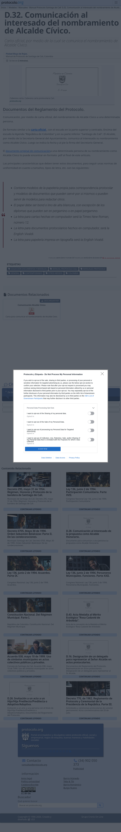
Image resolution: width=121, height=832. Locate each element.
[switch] (91, 413)
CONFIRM (42, 449)
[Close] (103, 374)
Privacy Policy (74, 458)
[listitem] (60, 408)
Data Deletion (46, 458)
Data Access (60, 458)
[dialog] (60, 416)
